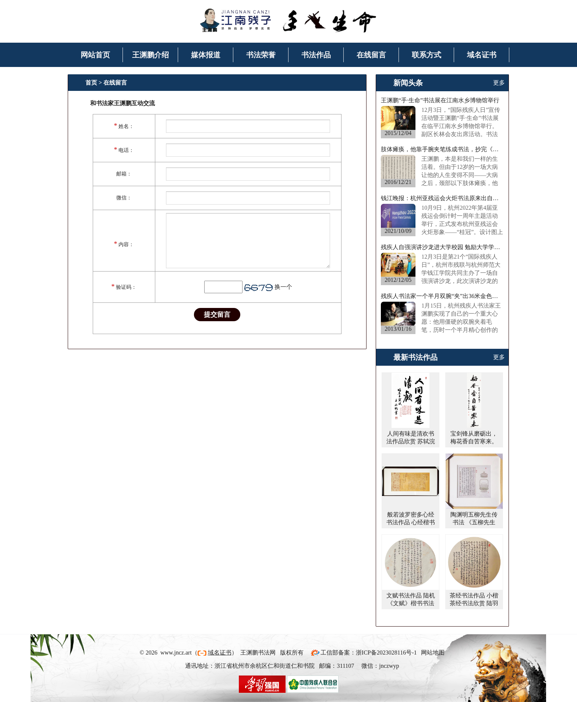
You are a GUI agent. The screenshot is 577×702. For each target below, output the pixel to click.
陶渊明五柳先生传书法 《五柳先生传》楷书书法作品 (474, 522)
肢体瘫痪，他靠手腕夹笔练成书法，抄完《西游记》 (442, 149)
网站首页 (95, 55)
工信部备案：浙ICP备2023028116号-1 (369, 652)
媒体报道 (205, 55)
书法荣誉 (261, 55)
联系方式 (426, 55)
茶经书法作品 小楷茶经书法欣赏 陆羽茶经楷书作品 (474, 603)
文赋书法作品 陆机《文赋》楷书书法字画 (410, 603)
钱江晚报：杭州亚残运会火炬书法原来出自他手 (442, 198)
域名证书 (481, 55)
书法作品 (316, 55)
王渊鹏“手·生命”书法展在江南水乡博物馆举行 (440, 100)
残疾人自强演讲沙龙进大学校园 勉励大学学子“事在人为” (442, 247)
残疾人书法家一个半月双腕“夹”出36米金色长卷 (442, 296)
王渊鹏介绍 (150, 55)
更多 (499, 82)
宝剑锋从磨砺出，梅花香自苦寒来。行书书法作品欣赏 (474, 441)
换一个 (283, 287)
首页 (91, 82)
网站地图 (433, 652)
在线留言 (371, 55)
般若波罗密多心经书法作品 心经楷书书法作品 (410, 522)
